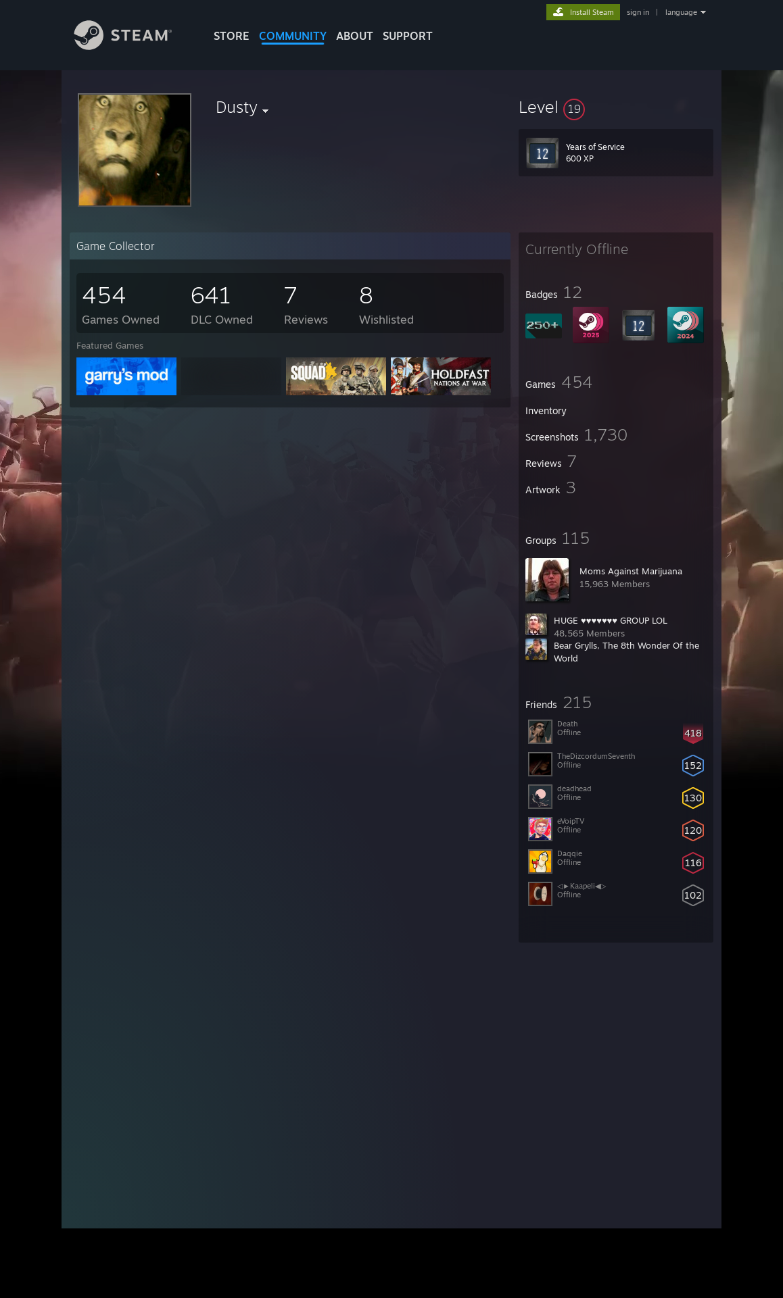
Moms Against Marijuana (630, 571)
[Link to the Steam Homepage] (133, 46)
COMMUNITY (293, 36)
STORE (232, 36)
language (681, 12)
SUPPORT (408, 36)
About (354, 36)
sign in (638, 12)
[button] (616, 106)
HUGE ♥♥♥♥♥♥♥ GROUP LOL (610, 620)
